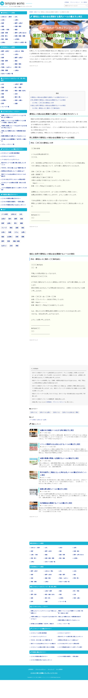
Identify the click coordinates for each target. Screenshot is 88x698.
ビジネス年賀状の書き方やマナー (39, 656)
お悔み (32, 561)
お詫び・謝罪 (48, 591)
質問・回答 (33, 594)
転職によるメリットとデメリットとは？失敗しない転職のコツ (44, 612)
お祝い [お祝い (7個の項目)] (3, 232)
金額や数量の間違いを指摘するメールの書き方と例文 (59, 458)
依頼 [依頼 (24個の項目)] (21, 218)
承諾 (60, 594)
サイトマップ (51, 669)
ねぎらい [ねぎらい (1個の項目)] (4, 245)
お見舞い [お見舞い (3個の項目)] (9, 236)
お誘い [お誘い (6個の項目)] (23, 232)
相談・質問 (62, 574)
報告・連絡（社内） (50, 594)
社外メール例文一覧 (50, 561)
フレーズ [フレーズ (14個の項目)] (4, 227)
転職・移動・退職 (49, 558)
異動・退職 (33, 581)
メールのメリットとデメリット (39, 636)
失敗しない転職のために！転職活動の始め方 (69, 616)
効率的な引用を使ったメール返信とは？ (68, 640)
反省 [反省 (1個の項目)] (11, 245)
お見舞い (76, 558)
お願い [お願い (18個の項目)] (9, 223)
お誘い (45, 419)
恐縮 (60, 591)
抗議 (46, 601)
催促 (75, 574)
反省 (75, 594)
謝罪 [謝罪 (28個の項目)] (15, 218)
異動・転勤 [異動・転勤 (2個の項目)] (16, 241)
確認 (49, 432)
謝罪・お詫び (48, 551)
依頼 (32, 578)
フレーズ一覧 (62, 601)
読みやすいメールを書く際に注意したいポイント (70, 636)
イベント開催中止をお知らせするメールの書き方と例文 (60, 444)
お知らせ (39, 419)
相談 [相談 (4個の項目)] (2, 236)
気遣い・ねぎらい (63, 578)
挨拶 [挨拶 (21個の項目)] (2, 223)
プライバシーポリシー (75, 2)
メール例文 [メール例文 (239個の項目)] (4, 214)
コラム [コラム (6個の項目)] (16, 232)
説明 (32, 601)
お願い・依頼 (34, 554)
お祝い (61, 547)
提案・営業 (62, 554)
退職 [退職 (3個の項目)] (22, 236)
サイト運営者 (84, 2)
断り (49, 491)
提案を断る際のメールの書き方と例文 (53, 489)
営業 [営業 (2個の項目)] (8, 241)
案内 (55, 446)
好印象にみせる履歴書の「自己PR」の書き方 (42, 623)
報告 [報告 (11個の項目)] (11, 227)
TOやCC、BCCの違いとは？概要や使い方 (41, 640)
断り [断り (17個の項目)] (15, 223)
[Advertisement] (55, 78)
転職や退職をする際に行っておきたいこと (69, 620)
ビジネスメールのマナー (64, 633)
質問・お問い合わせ (79, 554)
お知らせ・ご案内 (35, 547)
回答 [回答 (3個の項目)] (17, 236)
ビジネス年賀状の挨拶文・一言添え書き (68, 656)
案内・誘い (48, 598)
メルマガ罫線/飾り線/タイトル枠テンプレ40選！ (70, 647)
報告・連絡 (62, 558)
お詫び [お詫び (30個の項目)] (3, 218)
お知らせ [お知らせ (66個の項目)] (13, 214)
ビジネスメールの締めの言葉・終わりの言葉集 (42, 647)
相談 (60, 551)
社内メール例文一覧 (64, 581)
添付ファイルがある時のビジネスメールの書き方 (43, 643)
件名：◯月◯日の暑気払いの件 (43, 103)
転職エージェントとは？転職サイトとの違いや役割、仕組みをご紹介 (70, 612)
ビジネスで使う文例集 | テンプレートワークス (44, 673)
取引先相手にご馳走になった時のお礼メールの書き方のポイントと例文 (63, 473)
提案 (32, 598)
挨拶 (32, 551)
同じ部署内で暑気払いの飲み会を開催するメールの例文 (48, 100)
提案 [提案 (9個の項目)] (17, 227)
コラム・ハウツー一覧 (63, 623)
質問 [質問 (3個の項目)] (2, 241)
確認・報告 (48, 578)
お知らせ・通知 (49, 571)
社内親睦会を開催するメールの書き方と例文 (56, 503)
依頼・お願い (77, 598)
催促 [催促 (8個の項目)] (22, 227)
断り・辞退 (76, 591)
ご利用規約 (66, 2)
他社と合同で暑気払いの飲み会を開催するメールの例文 (48, 105)
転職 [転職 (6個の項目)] (10, 232)
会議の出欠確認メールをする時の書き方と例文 (57, 430)
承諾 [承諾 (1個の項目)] (17, 245)
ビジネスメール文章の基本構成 (39, 633)
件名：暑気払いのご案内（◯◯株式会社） (46, 108)
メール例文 (32, 419)
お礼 (43, 477)
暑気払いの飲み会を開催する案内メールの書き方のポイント (49, 97)
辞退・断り (33, 558)
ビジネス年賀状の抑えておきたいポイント (41, 660)
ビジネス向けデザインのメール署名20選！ (69, 643)
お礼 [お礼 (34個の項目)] (21, 214)
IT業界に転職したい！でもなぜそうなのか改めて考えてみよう (44, 618)
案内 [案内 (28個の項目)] (10, 218)
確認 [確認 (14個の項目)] (21, 223)
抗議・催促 (76, 551)
